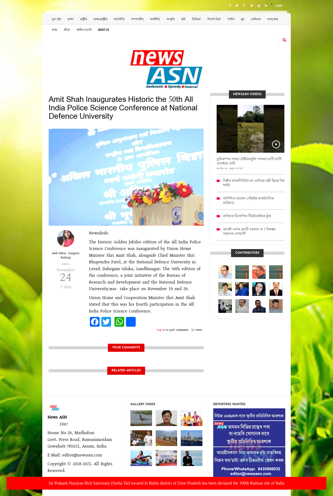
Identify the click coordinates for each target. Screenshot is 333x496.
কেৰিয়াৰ (256, 19)
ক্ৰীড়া (67, 29)
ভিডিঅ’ (196, 19)
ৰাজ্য (71, 19)
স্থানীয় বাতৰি (84, 29)
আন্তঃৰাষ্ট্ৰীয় (100, 19)
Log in (161, 330)
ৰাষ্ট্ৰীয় (83, 19)
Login (278, 6)
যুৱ (242, 19)
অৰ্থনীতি (155, 19)
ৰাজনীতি (119, 19)
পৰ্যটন (230, 19)
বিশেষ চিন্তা (214, 19)
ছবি (183, 19)
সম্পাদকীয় (137, 19)
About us (103, 29)
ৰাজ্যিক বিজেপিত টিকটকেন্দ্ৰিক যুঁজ (247, 216)
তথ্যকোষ (272, 19)
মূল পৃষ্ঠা (56, 19)
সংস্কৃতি (170, 19)
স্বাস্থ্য (54, 29)
